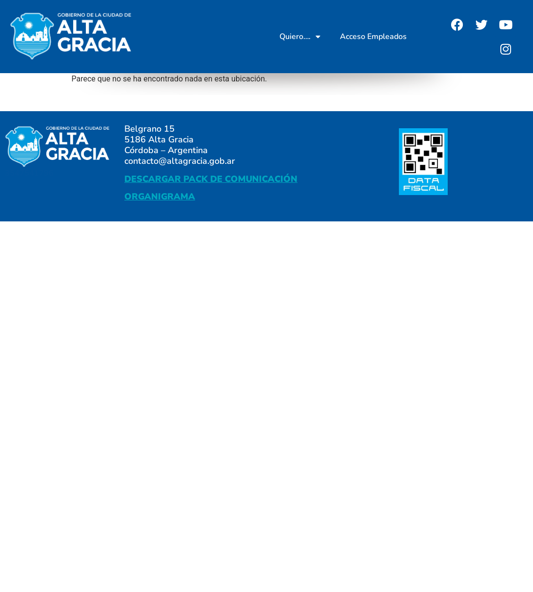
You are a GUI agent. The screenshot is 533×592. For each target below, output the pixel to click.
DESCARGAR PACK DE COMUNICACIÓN (210, 179)
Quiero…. (299, 36)
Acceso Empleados (373, 36)
